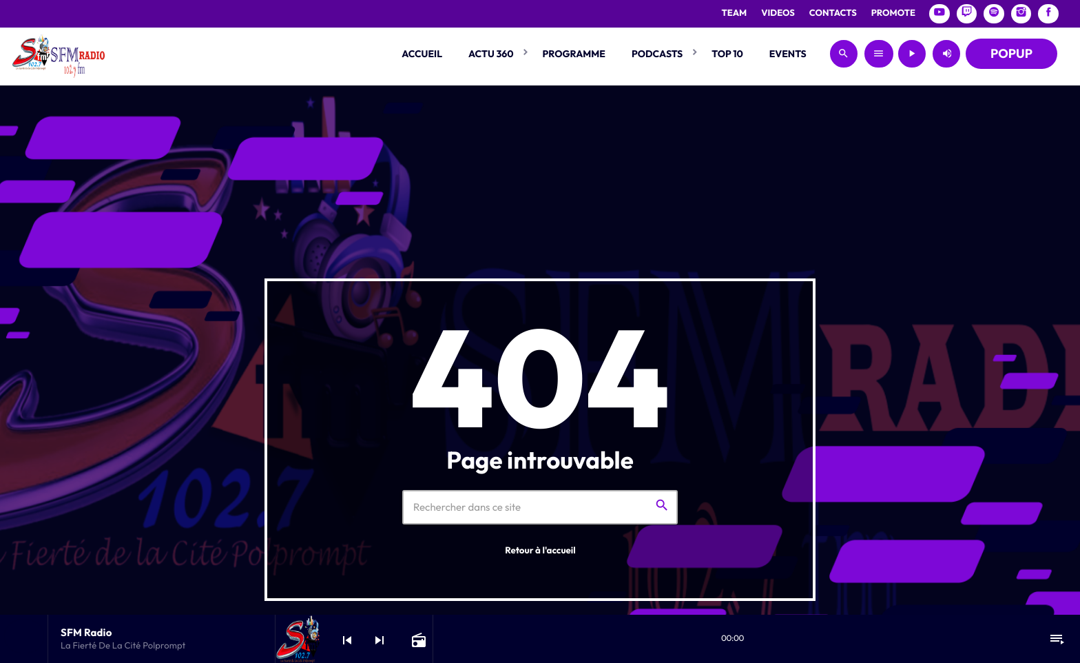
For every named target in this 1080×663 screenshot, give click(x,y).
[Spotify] (994, 13)
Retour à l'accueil (540, 550)
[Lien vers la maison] (58, 54)
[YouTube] (939, 13)
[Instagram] (1021, 13)
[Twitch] (967, 13)
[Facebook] (1048, 13)
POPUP (1011, 53)
